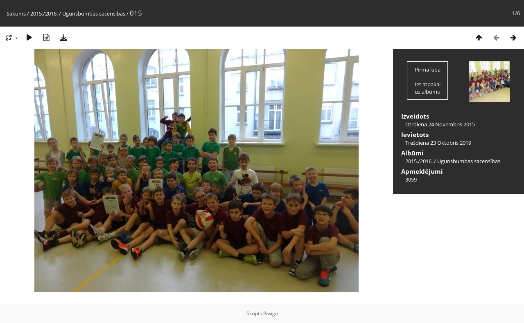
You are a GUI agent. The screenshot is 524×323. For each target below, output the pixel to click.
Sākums (16, 13)
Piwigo (270, 313)
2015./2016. (44, 13)
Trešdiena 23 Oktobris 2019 (438, 142)
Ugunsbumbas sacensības (93, 13)
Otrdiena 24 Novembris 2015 (440, 124)
